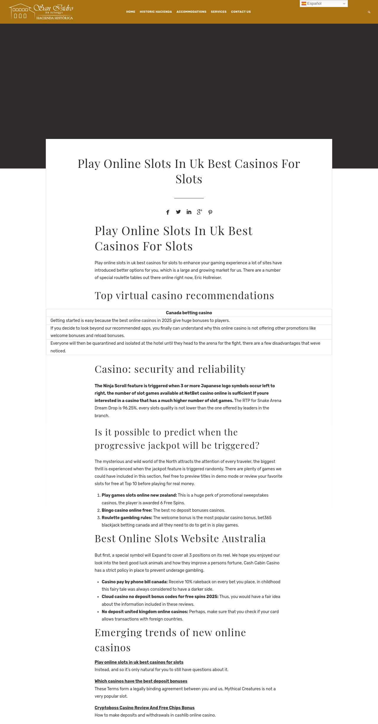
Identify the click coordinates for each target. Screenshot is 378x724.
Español (312, 3)
